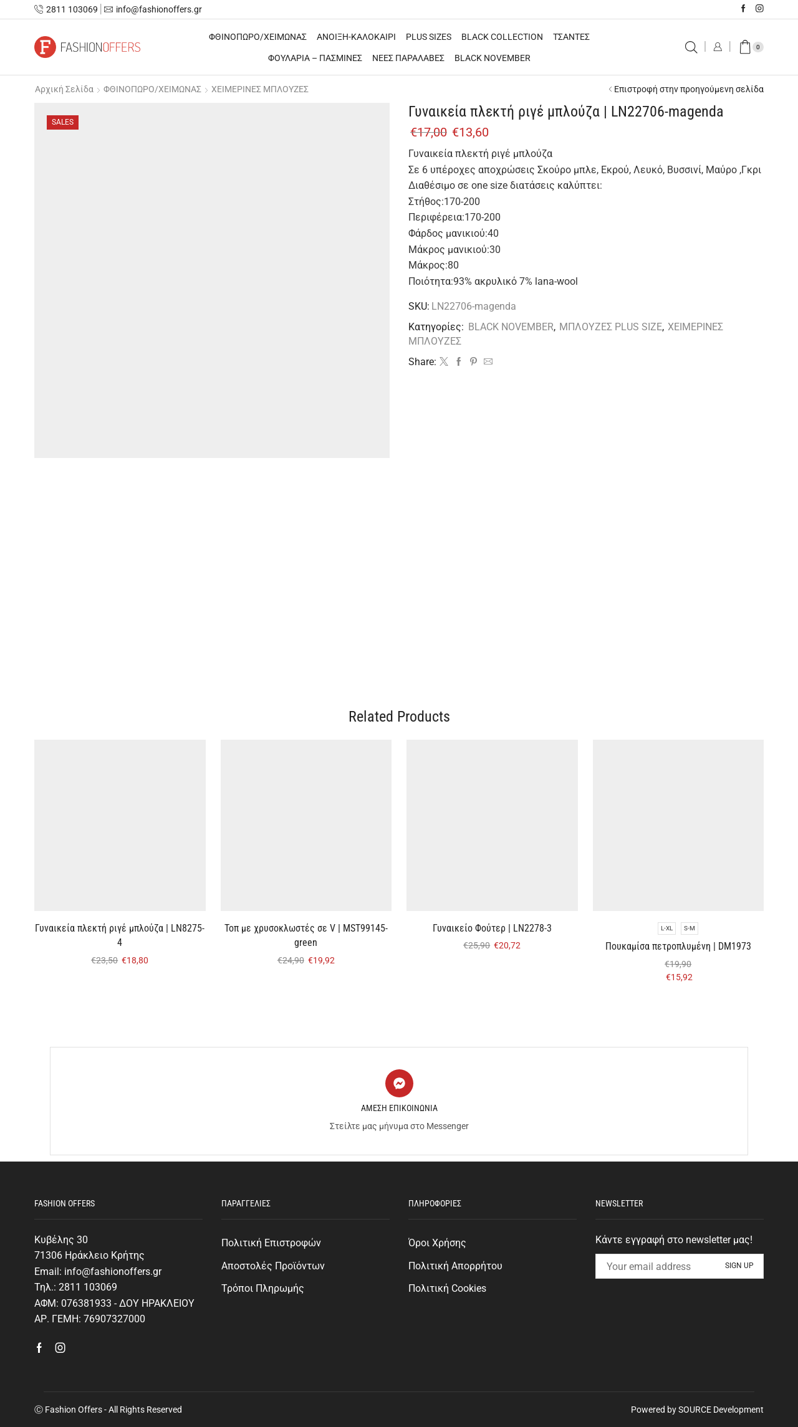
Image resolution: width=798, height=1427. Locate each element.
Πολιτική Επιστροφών (271, 1243)
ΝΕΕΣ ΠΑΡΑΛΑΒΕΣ (408, 58)
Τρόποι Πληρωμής (262, 1288)
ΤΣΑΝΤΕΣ (571, 37)
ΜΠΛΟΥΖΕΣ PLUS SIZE (610, 327)
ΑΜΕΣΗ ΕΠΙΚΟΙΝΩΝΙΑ (399, 1108)
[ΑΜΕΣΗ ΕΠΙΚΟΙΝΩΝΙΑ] (399, 1083)
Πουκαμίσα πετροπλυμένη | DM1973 (678, 946)
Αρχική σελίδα (64, 89)
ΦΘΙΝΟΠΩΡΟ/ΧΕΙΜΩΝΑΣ (258, 37)
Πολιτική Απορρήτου (455, 1266)
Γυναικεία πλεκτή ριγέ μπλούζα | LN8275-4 (119, 935)
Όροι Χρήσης (437, 1243)
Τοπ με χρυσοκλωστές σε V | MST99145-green (306, 935)
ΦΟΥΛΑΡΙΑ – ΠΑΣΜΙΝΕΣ (315, 58)
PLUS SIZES (428, 37)
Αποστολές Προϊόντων (273, 1266)
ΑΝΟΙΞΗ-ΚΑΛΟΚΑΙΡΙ (356, 37)
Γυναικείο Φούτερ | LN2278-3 (492, 928)
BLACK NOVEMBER (492, 58)
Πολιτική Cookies (447, 1288)
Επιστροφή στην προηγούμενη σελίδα (689, 89)
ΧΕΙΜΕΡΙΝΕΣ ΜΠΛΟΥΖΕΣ (260, 89)
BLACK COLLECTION (502, 37)
